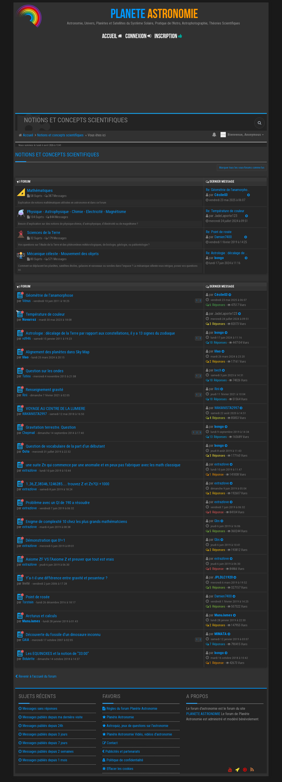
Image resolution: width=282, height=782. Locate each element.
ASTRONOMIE (203, 714)
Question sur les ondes (44, 370)
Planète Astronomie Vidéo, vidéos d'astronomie (137, 734)
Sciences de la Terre (43, 232)
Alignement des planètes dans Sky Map (57, 351)
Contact (110, 743)
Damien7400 (223, 237)
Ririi (24, 395)
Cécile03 (221, 195)
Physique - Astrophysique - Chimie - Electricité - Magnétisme (76, 211)
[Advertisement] (141, 80)
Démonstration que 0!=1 (45, 540)
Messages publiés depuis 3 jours (43, 734)
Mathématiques (40, 190)
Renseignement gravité (44, 389)
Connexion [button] (138, 36)
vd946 (26, 338)
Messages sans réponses (38, 708)
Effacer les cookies (117, 769)
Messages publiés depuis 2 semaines (46, 751)
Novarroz (29, 319)
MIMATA (220, 634)
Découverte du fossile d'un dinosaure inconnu (63, 634)
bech (217, 370)
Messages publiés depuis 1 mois (43, 760)
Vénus (26, 301)
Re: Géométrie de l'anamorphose (228, 190)
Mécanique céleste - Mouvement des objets (63, 253)
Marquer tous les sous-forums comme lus (241, 167)
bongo (219, 258)
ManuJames (31, 621)
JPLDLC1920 (223, 577)
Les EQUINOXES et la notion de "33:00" (57, 653)
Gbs (217, 521)
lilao (25, 357)
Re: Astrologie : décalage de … (226, 253)
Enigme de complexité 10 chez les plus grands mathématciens (76, 521)
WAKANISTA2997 (34, 414)
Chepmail (28, 433)
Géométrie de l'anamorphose (49, 295)
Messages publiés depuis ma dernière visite (51, 717)
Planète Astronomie (118, 717)
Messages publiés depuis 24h (41, 726)
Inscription (168, 36)
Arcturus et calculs (41, 615)
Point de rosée (38, 596)
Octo (26, 451)
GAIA (25, 640)
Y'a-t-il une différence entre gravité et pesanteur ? (66, 577)
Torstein (27, 602)
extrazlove (29, 470)
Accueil (112, 36)
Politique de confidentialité (122, 760)
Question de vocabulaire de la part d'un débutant (65, 446)
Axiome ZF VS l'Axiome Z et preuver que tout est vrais (70, 559)
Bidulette (28, 659)
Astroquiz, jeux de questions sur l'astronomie (135, 726)
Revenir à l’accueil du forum (35, 676)
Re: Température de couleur (225, 211)
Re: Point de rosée (219, 232)
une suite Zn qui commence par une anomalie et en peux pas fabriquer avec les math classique (103, 464)
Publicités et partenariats (121, 751)
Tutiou (26, 376)
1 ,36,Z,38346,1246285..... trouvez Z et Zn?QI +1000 (67, 483)
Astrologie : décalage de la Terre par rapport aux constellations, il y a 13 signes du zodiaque (100, 333)
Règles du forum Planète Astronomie (129, 708)
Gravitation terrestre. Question (51, 427)
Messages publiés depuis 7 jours (43, 743)
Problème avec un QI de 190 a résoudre (58, 502)
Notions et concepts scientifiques (57, 155)
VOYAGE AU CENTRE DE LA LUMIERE (55, 408)
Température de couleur (45, 314)
